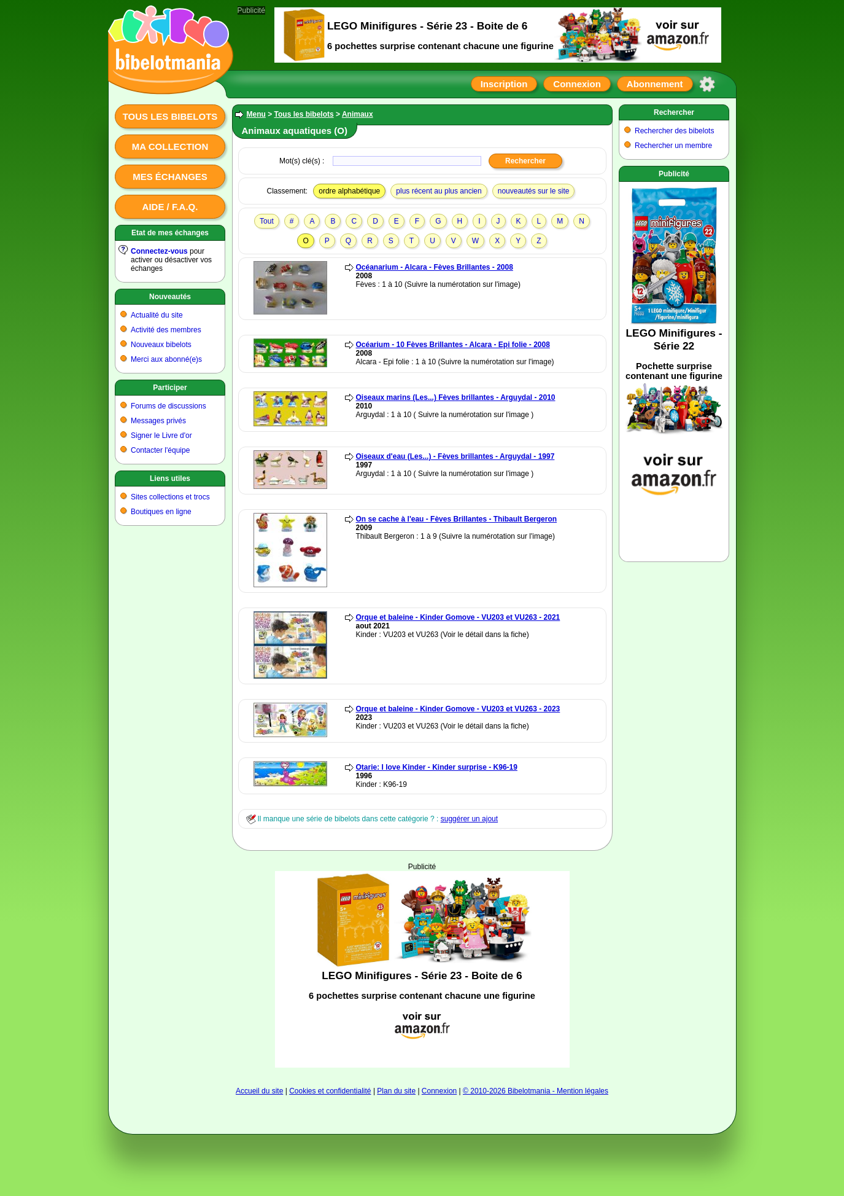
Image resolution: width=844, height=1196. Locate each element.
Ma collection (170, 146)
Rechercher (674, 112)
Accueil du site (259, 1091)
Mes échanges (170, 176)
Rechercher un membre (673, 145)
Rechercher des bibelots (674, 131)
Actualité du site (157, 315)
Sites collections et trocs (170, 497)
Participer (170, 387)
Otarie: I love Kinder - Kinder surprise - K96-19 (436, 767)
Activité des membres (166, 330)
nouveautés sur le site (534, 191)
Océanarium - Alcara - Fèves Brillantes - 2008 (434, 267)
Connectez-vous (159, 251)
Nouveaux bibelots (161, 344)
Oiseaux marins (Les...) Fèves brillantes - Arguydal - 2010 (456, 397)
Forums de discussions (168, 406)
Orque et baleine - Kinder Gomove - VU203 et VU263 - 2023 (458, 709)
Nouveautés (170, 296)
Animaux (357, 114)
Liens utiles (170, 478)
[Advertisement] (422, 969)
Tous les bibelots (170, 116)
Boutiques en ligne (161, 511)
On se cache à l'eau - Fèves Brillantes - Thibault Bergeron (456, 519)
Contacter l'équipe (160, 450)
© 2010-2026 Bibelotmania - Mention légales (535, 1091)
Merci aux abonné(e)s (166, 359)
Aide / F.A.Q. (170, 206)
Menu (256, 114)
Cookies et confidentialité (330, 1091)
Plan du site (396, 1091)
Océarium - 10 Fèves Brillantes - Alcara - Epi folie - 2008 (453, 344)
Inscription (504, 84)
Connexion (577, 84)
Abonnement (655, 84)
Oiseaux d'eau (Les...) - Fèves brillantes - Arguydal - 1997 (455, 456)
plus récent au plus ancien (438, 191)
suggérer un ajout (469, 819)
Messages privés (158, 420)
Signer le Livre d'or (161, 435)
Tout (267, 221)
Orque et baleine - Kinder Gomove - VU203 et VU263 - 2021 (458, 617)
